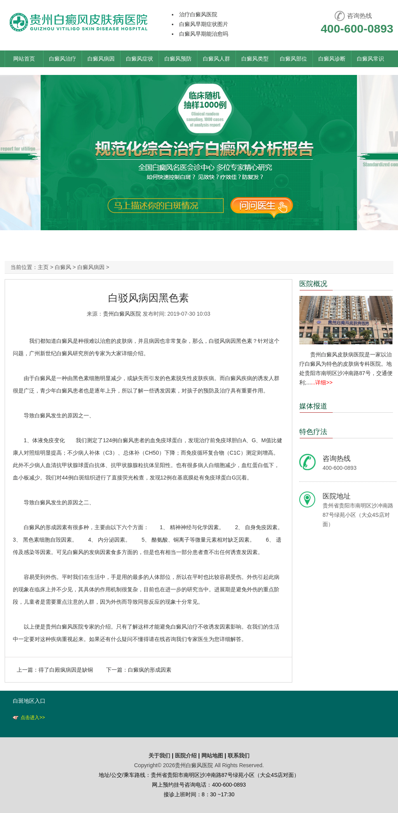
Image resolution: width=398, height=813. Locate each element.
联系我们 (239, 755)
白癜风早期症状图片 (203, 24)
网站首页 (24, 59)
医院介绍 (186, 755)
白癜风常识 (370, 59)
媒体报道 (313, 406)
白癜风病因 (101, 59)
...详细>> (322, 382)
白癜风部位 (293, 59)
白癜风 (63, 267)
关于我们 (159, 755)
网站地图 (212, 755)
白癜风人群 (216, 59)
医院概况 (313, 284)
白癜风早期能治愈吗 (203, 34)
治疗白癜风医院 (198, 14)
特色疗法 (313, 432)
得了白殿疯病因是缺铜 (65, 670)
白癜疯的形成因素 (149, 670)
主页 (43, 267)
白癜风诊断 (332, 59)
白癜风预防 (178, 59)
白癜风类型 (255, 59)
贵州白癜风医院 (122, 314)
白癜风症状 (139, 59)
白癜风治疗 (62, 59)
